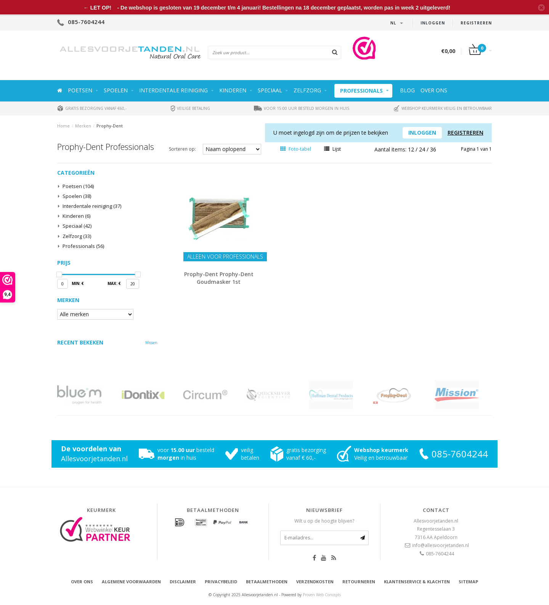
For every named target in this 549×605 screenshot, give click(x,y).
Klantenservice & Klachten (417, 581)
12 (412, 149)
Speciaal (270, 90)
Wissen (151, 342)
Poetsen (80, 90)
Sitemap (468, 581)
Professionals (361, 90)
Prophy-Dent (109, 126)
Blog (407, 90)
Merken (83, 126)
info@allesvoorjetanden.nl (440, 545)
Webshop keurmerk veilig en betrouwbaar (442, 108)
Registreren (476, 23)
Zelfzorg (307, 90)
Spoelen (116, 90)
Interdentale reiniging (173, 90)
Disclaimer (183, 581)
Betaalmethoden (266, 581)
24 (423, 149)
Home (63, 126)
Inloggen (433, 23)
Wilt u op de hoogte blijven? (324, 521)
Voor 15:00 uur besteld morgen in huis (301, 108)
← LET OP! (97, 8)
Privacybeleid (221, 581)
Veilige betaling (190, 108)
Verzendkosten (315, 581)
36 (433, 149)
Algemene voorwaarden (131, 581)
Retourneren (358, 581)
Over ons (434, 90)
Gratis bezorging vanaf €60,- (92, 108)
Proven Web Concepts (322, 594)
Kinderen (232, 90)
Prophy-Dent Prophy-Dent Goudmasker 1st (219, 277)
